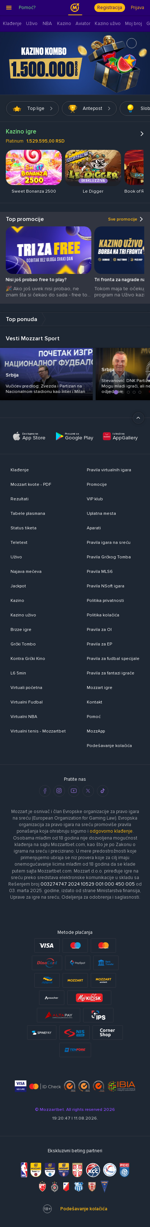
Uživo (16, 557)
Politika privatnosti (105, 600)
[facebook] (45, 791)
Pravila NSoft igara (105, 586)
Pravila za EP (99, 644)
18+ (47, 1209)
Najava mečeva (26, 571)
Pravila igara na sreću (108, 542)
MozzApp (96, 731)
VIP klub (95, 499)
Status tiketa (23, 528)
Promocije (97, 484)
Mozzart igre (99, 687)
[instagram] (59, 791)
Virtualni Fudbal (26, 702)
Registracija (109, 8)
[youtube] (74, 791)
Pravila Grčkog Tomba (109, 557)
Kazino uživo (23, 615)
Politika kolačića (103, 615)
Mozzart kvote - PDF (30, 484)
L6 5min (18, 673)
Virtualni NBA (23, 716)
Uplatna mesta (101, 513)
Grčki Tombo (23, 644)
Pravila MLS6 (100, 571)
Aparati (94, 528)
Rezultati (19, 499)
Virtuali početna (26, 687)
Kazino (17, 600)
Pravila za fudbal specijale (113, 658)
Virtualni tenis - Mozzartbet (38, 731)
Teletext (18, 542)
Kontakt (94, 702)
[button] (109, 392)
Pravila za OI (99, 629)
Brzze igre (20, 629)
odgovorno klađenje (111, 831)
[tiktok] (102, 791)
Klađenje (19, 470)
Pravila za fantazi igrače (110, 673)
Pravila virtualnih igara (109, 470)
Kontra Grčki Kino (27, 658)
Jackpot (18, 586)
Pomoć (93, 716)
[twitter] (88, 791)
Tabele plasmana (27, 513)
